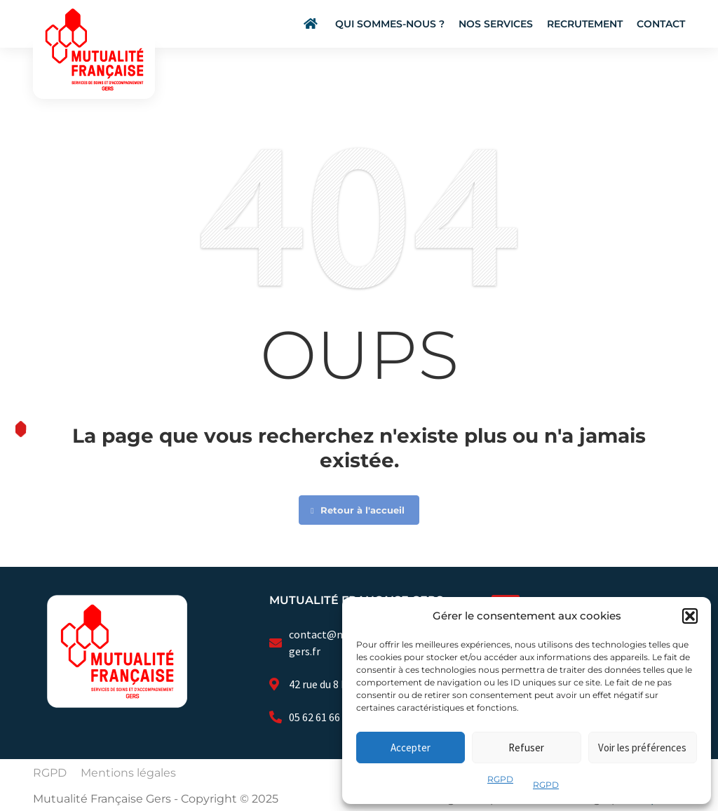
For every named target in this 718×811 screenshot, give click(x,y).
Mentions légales (128, 772)
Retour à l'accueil (357, 510)
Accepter (411, 747)
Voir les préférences (642, 747)
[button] (690, 616)
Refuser (526, 747)
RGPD (500, 779)
